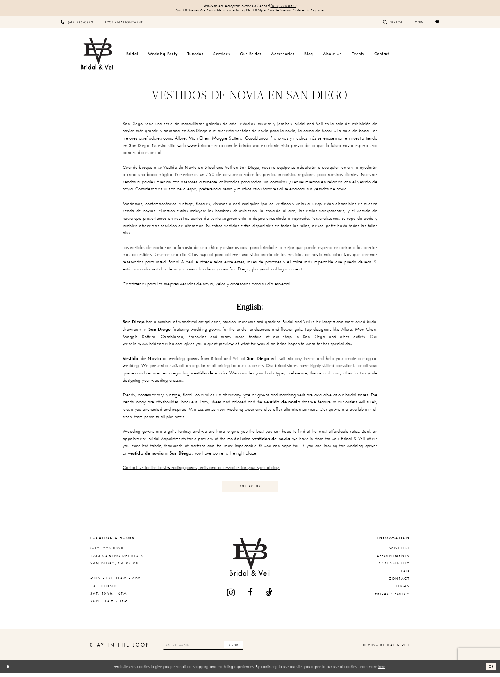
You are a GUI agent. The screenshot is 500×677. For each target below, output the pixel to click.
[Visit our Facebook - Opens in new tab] (251, 596)
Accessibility (394, 567)
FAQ (405, 575)
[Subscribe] (250, 648)
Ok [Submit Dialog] (490, 670)
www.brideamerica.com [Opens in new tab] (160, 345)
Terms (403, 589)
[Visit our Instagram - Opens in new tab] (231, 596)
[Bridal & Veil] (97, 55)
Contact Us (250, 489)
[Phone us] (77, 24)
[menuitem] (77, 24)
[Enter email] (212, 648)
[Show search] (392, 24)
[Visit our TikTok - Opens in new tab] (269, 596)
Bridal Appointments (167, 440)
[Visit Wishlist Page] (437, 24)
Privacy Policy (392, 597)
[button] (419, 24)
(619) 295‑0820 (286, 6)
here (381, 670)
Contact (399, 582)
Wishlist (399, 552)
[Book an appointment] (123, 24)
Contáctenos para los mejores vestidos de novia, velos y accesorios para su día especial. (207, 285)
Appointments (393, 559)
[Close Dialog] (9, 671)
